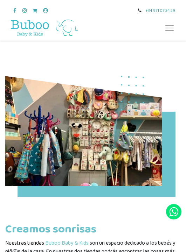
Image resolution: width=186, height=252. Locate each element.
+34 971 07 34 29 (160, 10)
